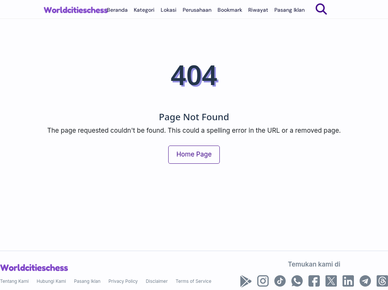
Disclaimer (157, 281)
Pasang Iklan (289, 9)
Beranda (117, 9)
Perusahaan (197, 9)
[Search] (321, 9)
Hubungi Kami (51, 281)
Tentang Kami (14, 281)
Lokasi (169, 9)
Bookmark (229, 9)
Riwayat (258, 9)
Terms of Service (193, 281)
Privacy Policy (123, 281)
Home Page (193, 154)
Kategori (144, 9)
